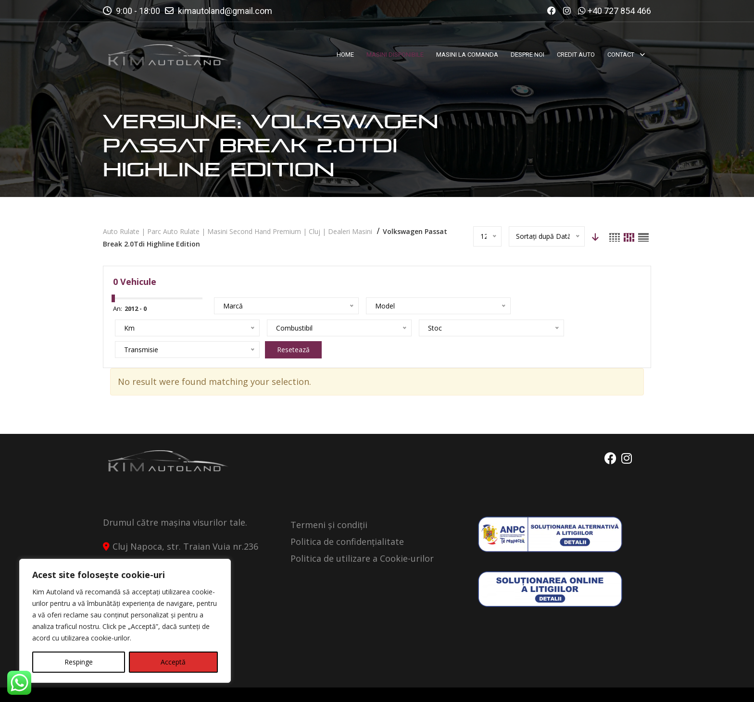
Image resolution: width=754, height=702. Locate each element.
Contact (632, 686)
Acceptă (173, 661)
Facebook (607, 436)
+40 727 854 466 (619, 11)
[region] (125, 621)
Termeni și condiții (328, 503)
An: (117, 308)
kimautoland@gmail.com (225, 11)
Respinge (78, 661)
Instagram (626, 436)
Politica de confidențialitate (347, 520)
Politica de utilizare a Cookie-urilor (362, 536)
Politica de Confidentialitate (551, 686)
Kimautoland (202, 686)
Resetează (317, 328)
